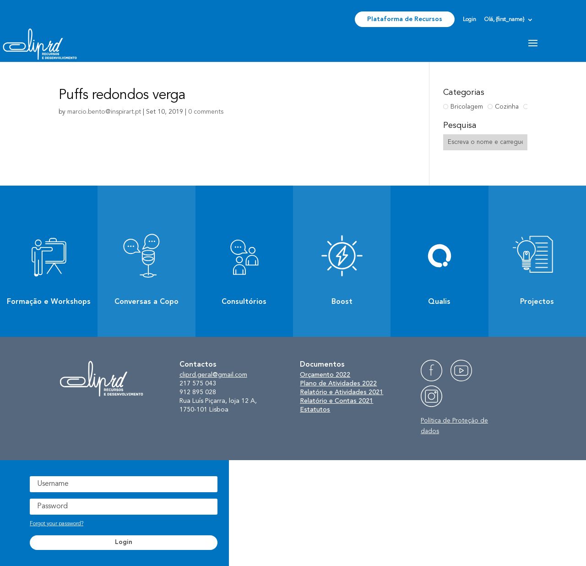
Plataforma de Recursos (404, 19)
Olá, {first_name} (504, 19)
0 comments (205, 112)
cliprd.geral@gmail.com (213, 375)
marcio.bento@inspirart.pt (104, 112)
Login (469, 19)
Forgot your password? (56, 524)
